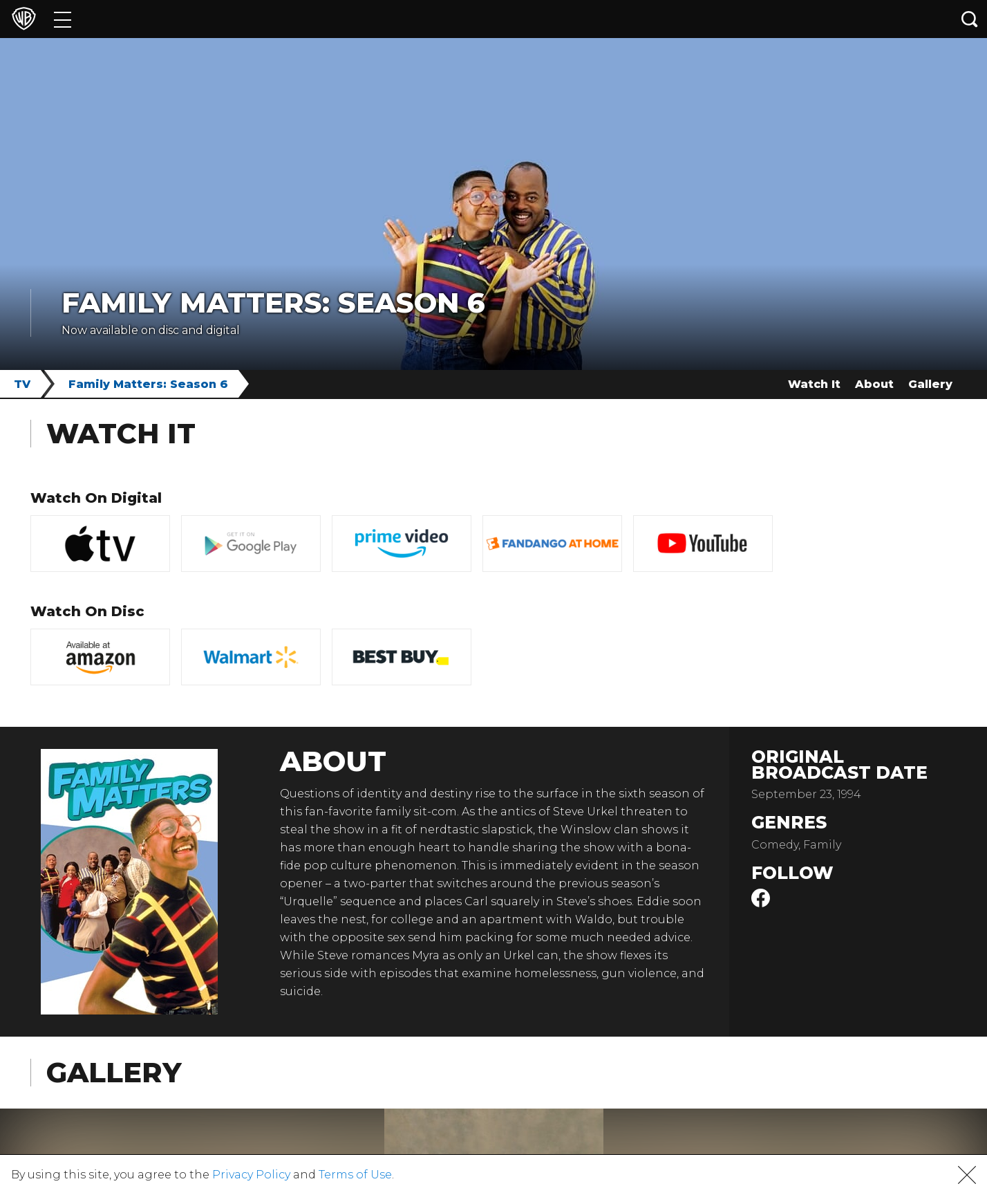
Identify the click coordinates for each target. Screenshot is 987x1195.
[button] (967, 1175)
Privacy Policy (251, 1174)
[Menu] (62, 19)
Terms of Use (355, 1174)
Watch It (814, 384)
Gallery (930, 384)
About (874, 384)
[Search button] (969, 19)
